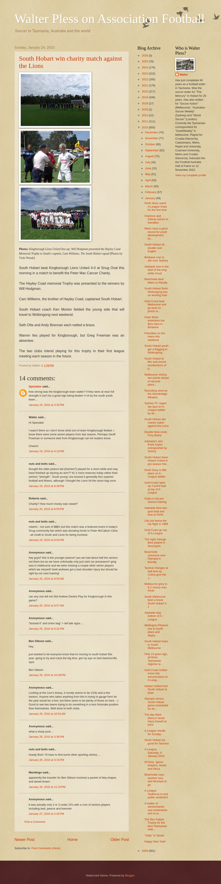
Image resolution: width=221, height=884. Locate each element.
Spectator (35, 386)
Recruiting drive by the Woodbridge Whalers (155, 394)
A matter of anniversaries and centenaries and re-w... (155, 808)
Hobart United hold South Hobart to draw (155, 689)
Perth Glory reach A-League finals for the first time (155, 206)
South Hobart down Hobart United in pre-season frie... (156, 461)
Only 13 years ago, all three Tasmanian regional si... (156, 659)
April (148, 180)
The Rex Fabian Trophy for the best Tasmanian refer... (155, 824)
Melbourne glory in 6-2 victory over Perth (155, 587)
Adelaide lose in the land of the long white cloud (156, 270)
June (148, 168)
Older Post (119, 839)
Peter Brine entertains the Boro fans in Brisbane (154, 322)
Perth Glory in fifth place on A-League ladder (155, 473)
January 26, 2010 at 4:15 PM (46, 759)
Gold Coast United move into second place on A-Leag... (156, 675)
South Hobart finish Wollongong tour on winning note (156, 292)
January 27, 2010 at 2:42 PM (46, 813)
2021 (145, 85)
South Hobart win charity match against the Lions (156, 422)
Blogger (129, 875)
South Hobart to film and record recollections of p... (155, 363)
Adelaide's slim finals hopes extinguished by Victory (155, 446)
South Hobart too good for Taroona (156, 741)
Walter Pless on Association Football (109, 18)
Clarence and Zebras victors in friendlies (156, 219)
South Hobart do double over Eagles (154, 248)
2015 (145, 109)
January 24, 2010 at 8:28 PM (46, 486)
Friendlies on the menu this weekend (154, 337)
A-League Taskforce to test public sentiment (156, 794)
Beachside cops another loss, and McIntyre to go (155, 779)
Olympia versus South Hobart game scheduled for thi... (156, 703)
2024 (145, 67)
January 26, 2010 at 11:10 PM (47, 787)
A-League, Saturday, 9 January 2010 (154, 753)
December (152, 132)
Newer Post (24, 839)
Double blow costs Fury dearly (155, 433)
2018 (145, 103)
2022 (145, 79)
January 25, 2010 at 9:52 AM (46, 578)
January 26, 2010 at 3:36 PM (46, 736)
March (149, 186)
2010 (145, 127)
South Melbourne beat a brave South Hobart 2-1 (155, 601)
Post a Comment (34, 821)
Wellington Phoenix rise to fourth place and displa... (156, 630)
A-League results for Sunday (154, 732)
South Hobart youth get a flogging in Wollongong (156, 349)
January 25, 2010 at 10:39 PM (47, 675)
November (152, 138)
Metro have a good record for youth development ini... (155, 233)
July (148, 162)
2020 (145, 91)
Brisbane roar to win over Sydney (156, 259)
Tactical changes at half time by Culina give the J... (156, 572)
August (150, 156)
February (151, 192)
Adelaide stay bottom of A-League (153, 616)
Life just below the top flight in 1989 (156, 522)
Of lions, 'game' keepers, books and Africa (155, 765)
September (152, 150)
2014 (145, 115)
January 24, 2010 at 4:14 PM (46, 451)
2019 (145, 97)
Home (72, 839)
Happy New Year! (155, 841)
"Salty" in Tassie (154, 835)
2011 (145, 121)
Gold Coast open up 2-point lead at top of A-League (155, 487)
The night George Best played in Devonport (155, 543)
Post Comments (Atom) (46, 848)
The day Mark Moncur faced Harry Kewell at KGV (155, 719)
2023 (145, 73)
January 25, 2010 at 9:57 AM (46, 605)
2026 (145, 55)
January (150, 198)
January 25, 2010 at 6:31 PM (46, 628)
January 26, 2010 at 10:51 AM (47, 713)
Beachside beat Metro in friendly (155, 280)
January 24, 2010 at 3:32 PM (46, 405)
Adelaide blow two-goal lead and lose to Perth (156, 511)
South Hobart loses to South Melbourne (156, 645)
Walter (184, 74)
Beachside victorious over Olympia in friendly (155, 556)
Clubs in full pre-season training (155, 500)
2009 (145, 850)
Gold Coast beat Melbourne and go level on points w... (155, 306)
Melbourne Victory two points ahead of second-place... (156, 379)
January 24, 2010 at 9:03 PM (46, 540)
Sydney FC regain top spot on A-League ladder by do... (155, 408)
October (150, 144)
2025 (145, 61)
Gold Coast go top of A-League (155, 531)
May (148, 174)
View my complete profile (190, 175)
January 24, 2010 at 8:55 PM (46, 509)
